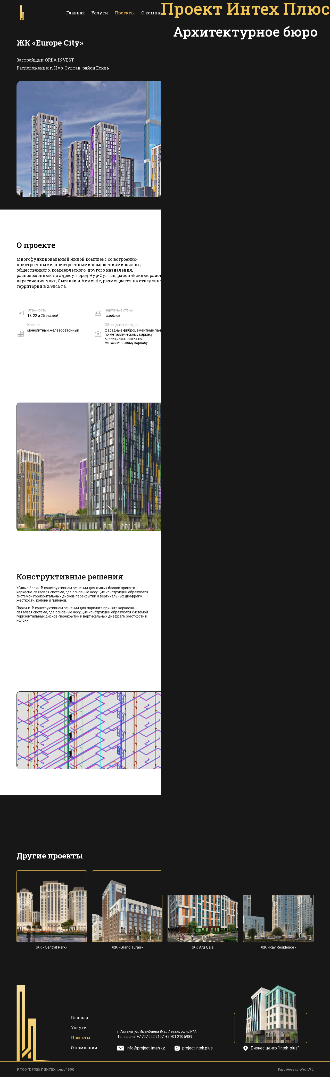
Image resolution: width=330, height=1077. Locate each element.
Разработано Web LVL (296, 1069)
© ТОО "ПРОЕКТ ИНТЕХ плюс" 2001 (45, 1069)
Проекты (124, 13)
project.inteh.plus (197, 1048)
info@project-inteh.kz (146, 1048)
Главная (75, 13)
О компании (155, 13)
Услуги (99, 13)
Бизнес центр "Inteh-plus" (275, 1048)
